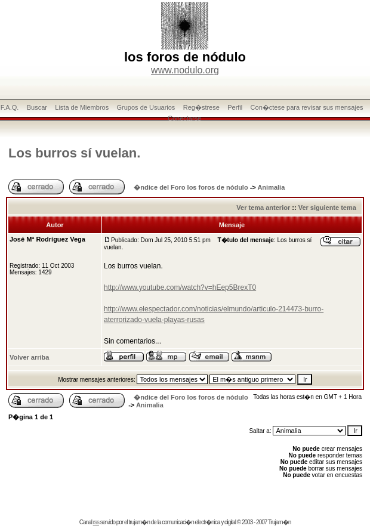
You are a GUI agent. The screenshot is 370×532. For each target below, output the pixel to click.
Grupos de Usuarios (146, 107)
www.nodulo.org (185, 70)
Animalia (271, 187)
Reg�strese (201, 107)
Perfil (234, 107)
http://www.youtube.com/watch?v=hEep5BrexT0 (180, 287)
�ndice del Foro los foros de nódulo (191, 187)
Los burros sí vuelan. (74, 153)
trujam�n (139, 522)
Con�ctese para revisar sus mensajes (307, 107)
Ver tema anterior (263, 207)
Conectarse (184, 118)
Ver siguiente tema (327, 207)
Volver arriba (29, 357)
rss (96, 522)
